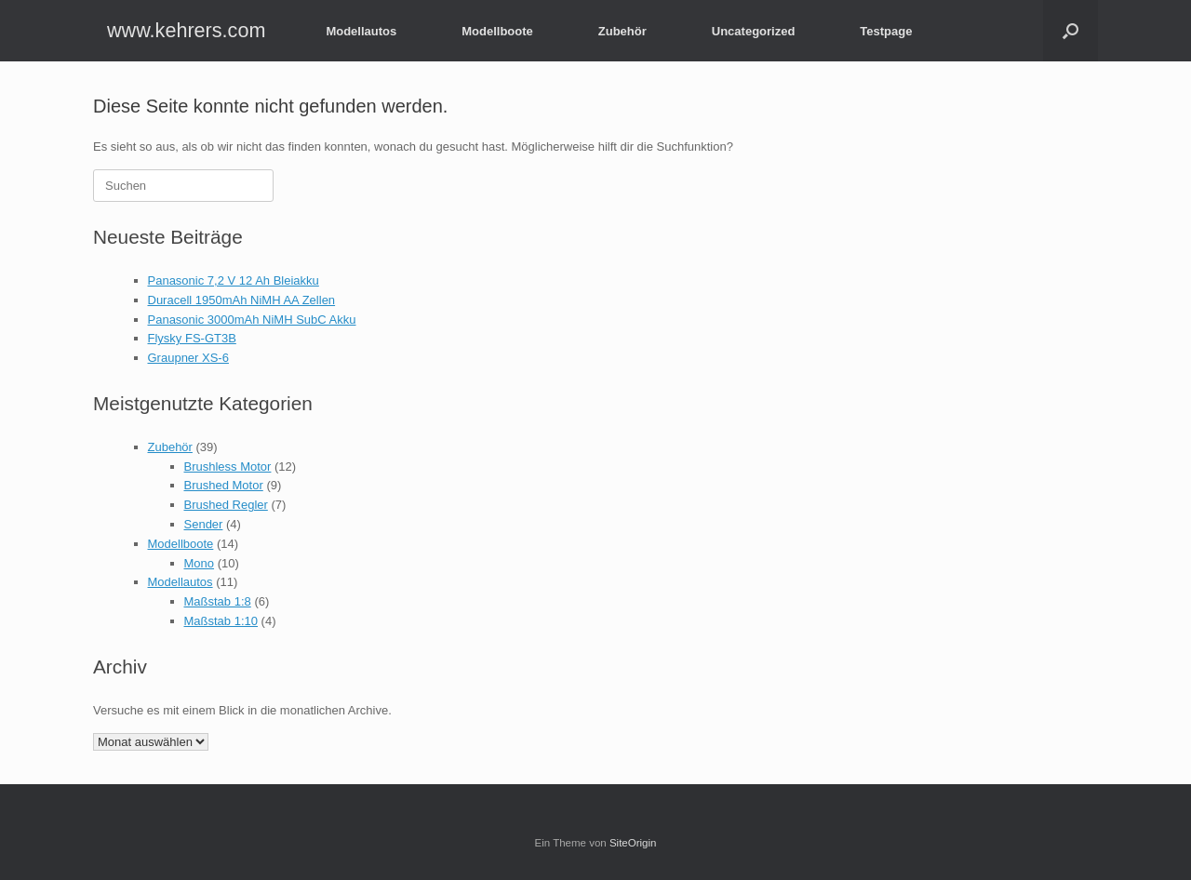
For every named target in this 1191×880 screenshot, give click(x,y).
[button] (1070, 30)
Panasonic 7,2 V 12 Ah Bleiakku (233, 280)
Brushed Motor (223, 485)
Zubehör (622, 31)
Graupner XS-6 (188, 358)
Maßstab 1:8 (217, 601)
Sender (203, 524)
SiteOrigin (633, 842)
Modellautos (361, 31)
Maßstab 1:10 (221, 621)
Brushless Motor (228, 466)
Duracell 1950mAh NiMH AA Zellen (242, 300)
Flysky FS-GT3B (192, 338)
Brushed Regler (226, 505)
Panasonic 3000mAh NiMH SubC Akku (252, 320)
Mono (199, 563)
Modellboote (497, 31)
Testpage (886, 31)
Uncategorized (754, 31)
